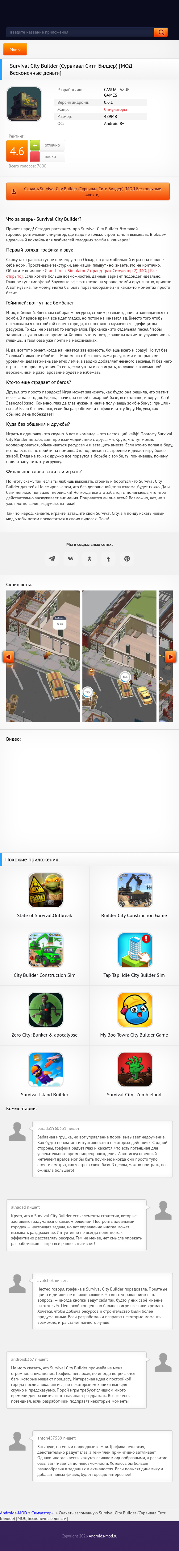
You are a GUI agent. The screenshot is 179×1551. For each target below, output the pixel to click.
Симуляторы (115, 109)
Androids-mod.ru (103, 1536)
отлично (45, 145)
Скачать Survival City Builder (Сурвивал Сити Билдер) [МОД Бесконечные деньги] (92, 191)
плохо (43, 156)
